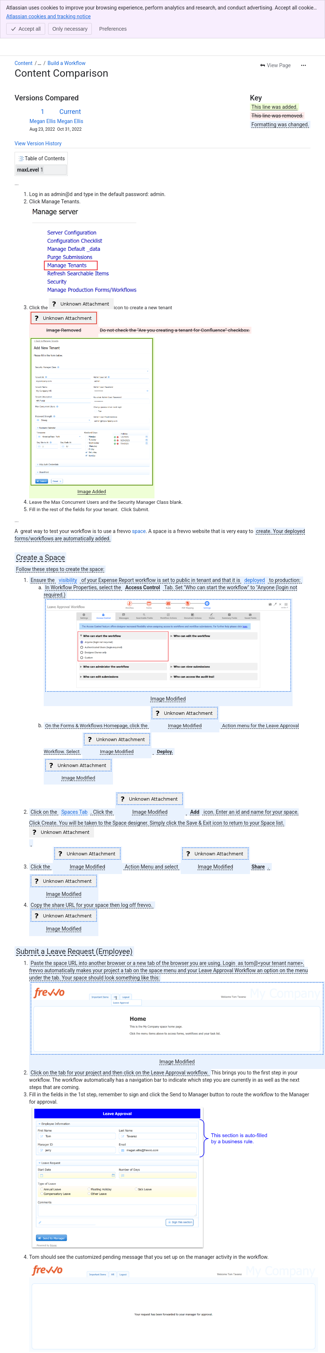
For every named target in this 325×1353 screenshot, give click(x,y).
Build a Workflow (67, 63)
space (138, 531)
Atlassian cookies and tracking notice (48, 16)
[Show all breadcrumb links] (39, 63)
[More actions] (303, 65)
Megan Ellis (43, 121)
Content (23, 63)
